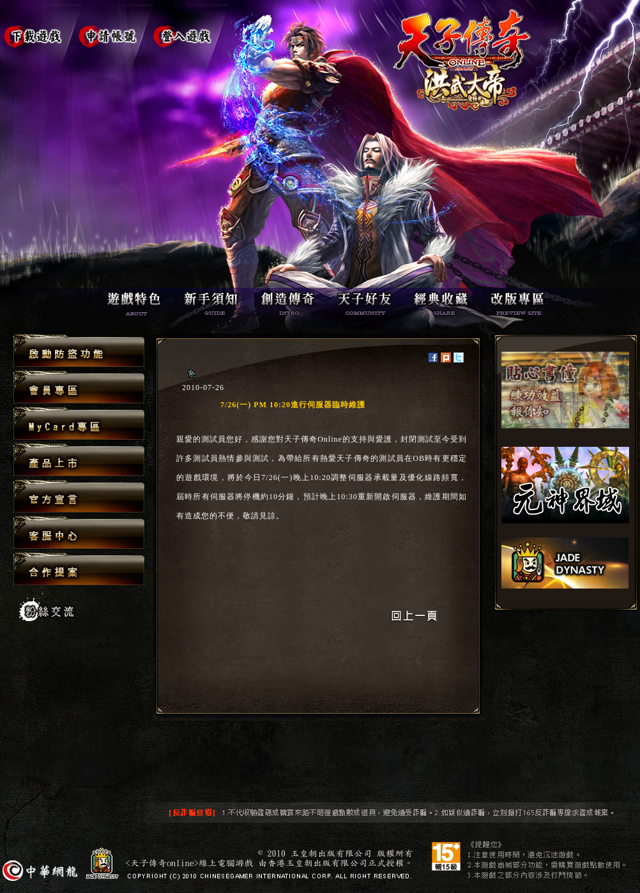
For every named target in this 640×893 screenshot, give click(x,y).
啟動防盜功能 (79, 351)
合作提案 (79, 569)
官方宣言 (79, 497)
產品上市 (79, 460)
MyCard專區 (79, 424)
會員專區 (79, 388)
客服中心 (79, 533)
